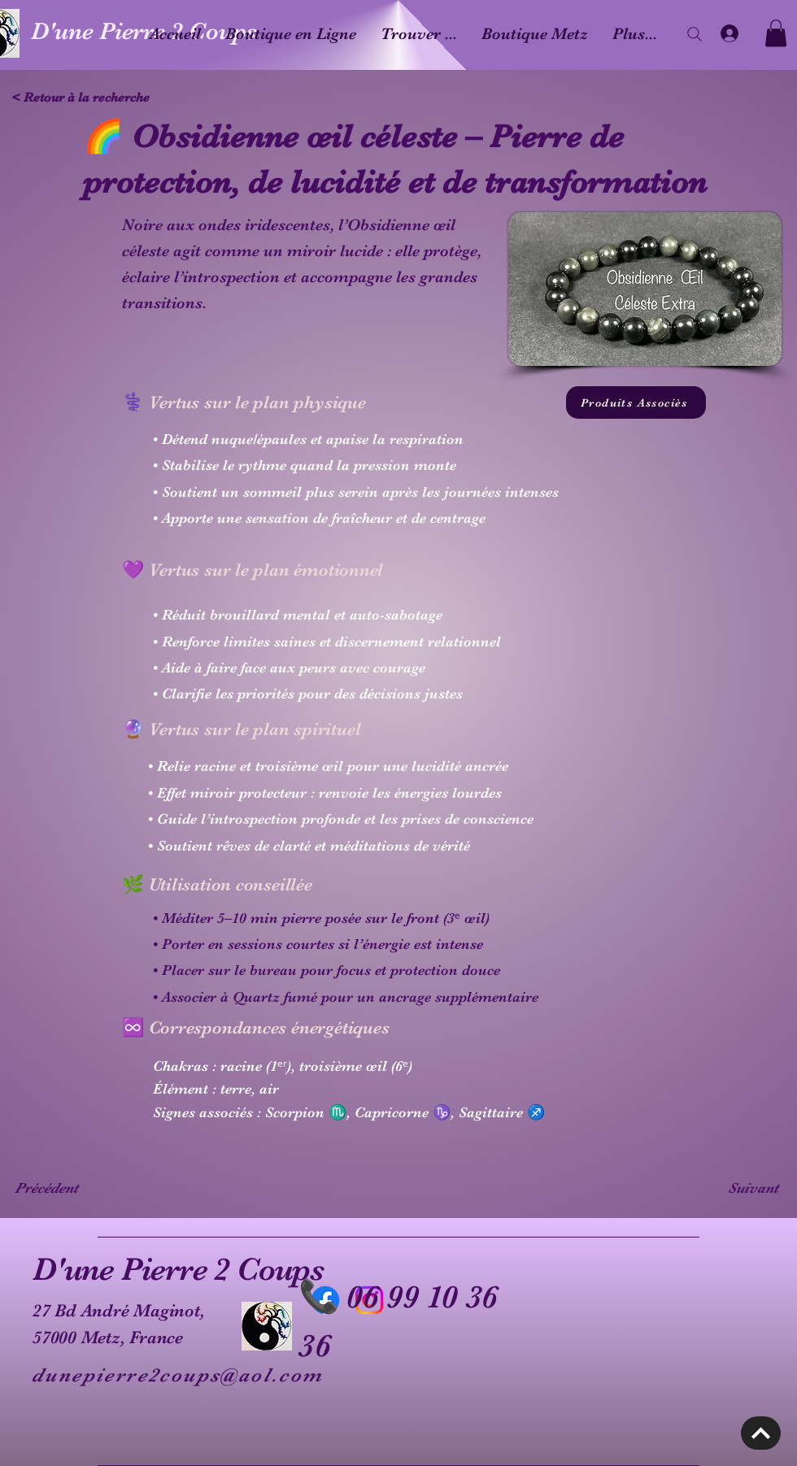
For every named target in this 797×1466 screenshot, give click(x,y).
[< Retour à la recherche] (85, 97)
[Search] (694, 34)
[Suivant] (737, 1188)
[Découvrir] (761, 1433)
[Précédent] (68, 1188)
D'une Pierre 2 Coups (178, 1269)
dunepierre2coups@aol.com (178, 1375)
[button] (775, 33)
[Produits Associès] (636, 402)
